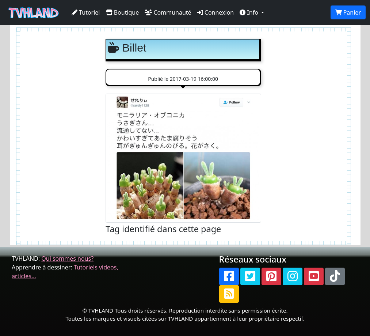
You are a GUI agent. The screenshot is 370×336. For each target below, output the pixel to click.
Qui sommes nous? (67, 258)
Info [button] (250, 12)
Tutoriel (86, 12)
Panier (348, 12)
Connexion (215, 12)
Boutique (122, 12)
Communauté (168, 12)
